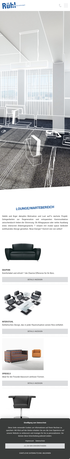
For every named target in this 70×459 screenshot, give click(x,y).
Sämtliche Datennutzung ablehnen (35, 453)
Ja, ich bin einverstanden (35, 446)
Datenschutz (40, 441)
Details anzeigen (35, 279)
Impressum (29, 441)
